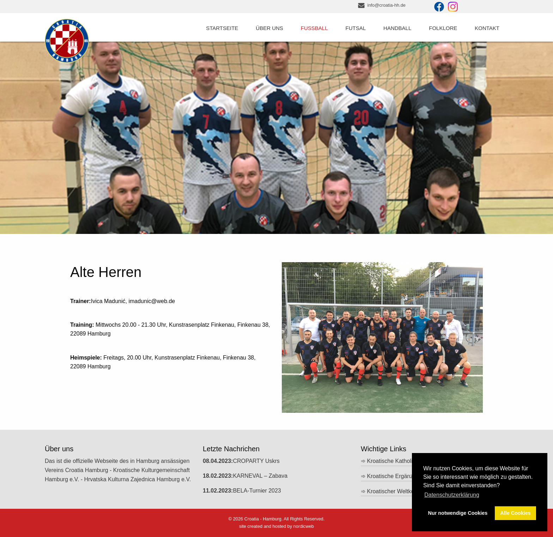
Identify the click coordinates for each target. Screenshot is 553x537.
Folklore (443, 28)
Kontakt (487, 28)
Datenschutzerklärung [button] (451, 495)
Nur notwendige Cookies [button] (458, 513)
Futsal (356, 28)
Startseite (222, 28)
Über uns (269, 28)
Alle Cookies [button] (515, 513)
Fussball (314, 28)
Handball (397, 28)
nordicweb (303, 526)
